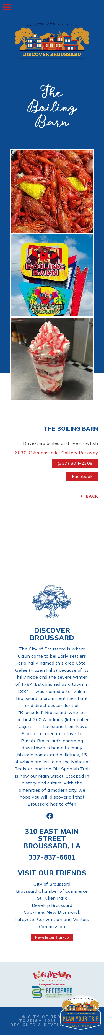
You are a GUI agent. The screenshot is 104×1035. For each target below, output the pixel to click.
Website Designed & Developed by (52, 1022)
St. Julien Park (52, 898)
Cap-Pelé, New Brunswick (52, 912)
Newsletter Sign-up (52, 937)
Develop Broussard (52, 905)
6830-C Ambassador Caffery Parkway (56, 452)
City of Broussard (52, 884)
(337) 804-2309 (75, 463)
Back (92, 496)
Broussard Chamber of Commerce (52, 891)
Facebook (82, 476)
